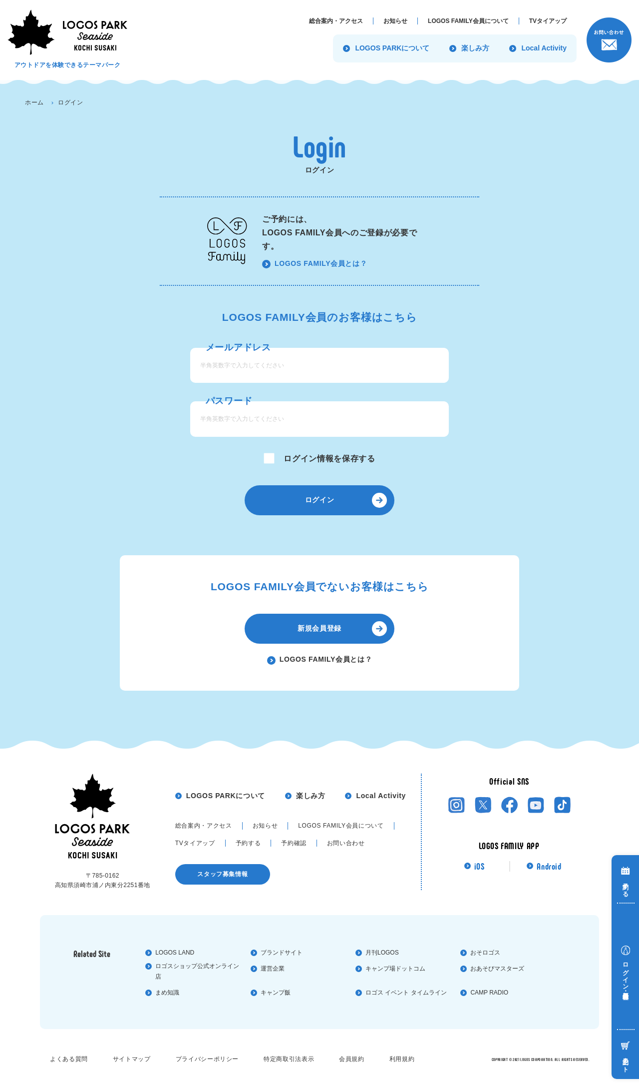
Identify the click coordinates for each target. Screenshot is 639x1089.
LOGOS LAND (174, 952)
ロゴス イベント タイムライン (406, 992)
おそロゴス (485, 952)
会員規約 (351, 1059)
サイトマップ (132, 1059)
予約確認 (294, 843)
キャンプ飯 (276, 992)
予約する (248, 843)
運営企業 (273, 968)
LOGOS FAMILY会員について (340, 825)
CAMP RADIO (489, 992)
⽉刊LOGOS (382, 952)
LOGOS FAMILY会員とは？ (321, 263)
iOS (479, 866)
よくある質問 (69, 1059)
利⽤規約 (402, 1059)
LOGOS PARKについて (225, 796)
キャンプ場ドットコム (395, 968)
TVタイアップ (195, 843)
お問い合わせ (346, 843)
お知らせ (265, 825)
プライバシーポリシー (207, 1059)
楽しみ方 (310, 796)
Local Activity (380, 796)
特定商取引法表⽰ (289, 1059)
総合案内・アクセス (203, 825)
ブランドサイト (282, 952)
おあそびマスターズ (497, 968)
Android (549, 866)
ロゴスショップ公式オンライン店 (197, 971)
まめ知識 (167, 992)
